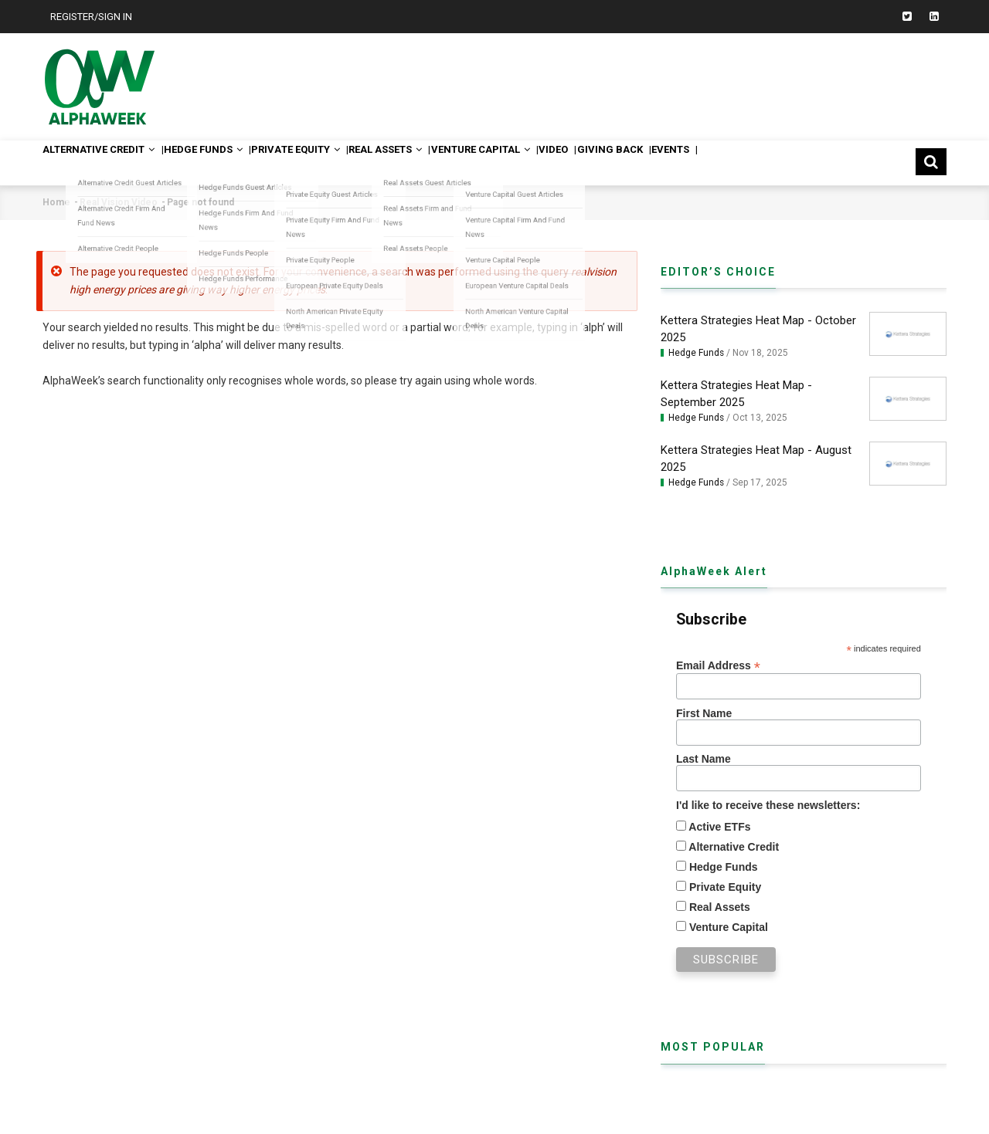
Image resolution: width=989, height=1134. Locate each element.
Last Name (703, 759)
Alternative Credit (108, 162)
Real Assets (441, 162)
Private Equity (337, 162)
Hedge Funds (228, 162)
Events (782, 162)
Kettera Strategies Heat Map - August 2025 (756, 458)
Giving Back (707, 162)
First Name (704, 713)
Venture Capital (552, 162)
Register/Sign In (91, 16)
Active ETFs (718, 827)
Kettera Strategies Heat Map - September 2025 (736, 393)
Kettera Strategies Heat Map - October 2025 (758, 328)
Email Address (718, 665)
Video (639, 162)
